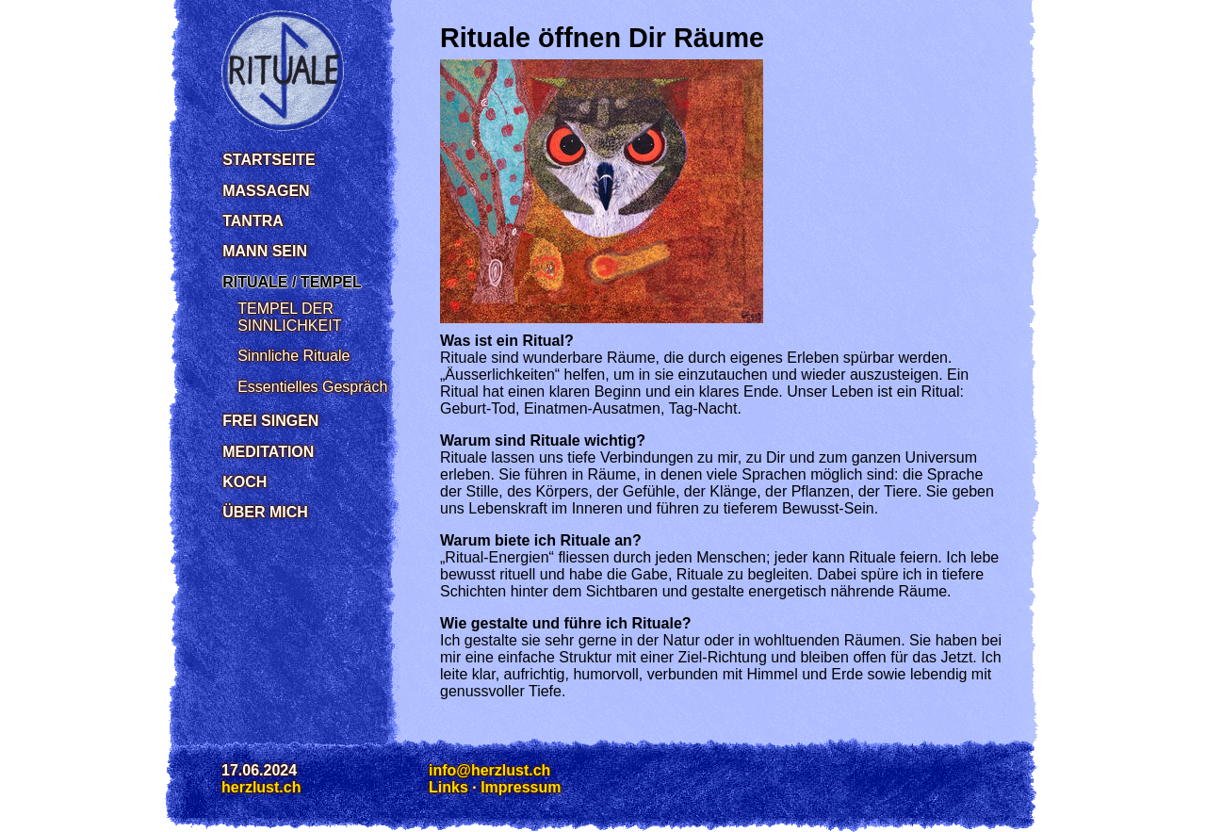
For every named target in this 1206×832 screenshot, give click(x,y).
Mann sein (264, 251)
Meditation (268, 452)
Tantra (253, 221)
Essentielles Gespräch (312, 387)
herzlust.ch (261, 787)
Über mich (265, 512)
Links (448, 787)
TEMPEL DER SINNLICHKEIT (289, 317)
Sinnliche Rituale (293, 356)
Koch (244, 482)
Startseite (268, 160)
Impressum (521, 787)
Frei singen (270, 421)
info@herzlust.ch (489, 770)
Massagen (265, 191)
